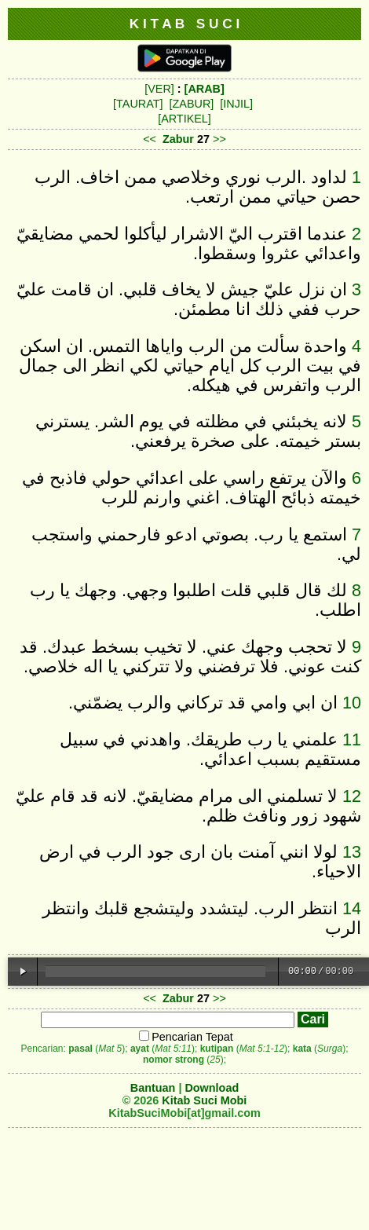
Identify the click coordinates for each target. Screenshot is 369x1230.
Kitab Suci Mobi (204, 1100)
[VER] (159, 88)
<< (149, 139)
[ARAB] (204, 88)
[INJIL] (236, 103)
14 (351, 908)
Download (211, 1088)
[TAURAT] (138, 103)
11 (351, 739)
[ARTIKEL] (184, 118)
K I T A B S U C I (185, 23)
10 (351, 702)
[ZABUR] (192, 103)
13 (351, 852)
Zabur (178, 139)
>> (219, 139)
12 (351, 796)
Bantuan (153, 1088)
